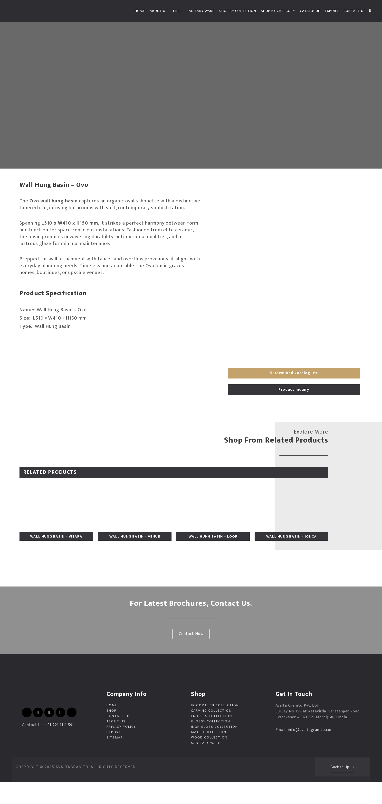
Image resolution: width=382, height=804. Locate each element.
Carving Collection (211, 732)
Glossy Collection (210, 743)
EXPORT (332, 11)
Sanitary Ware (200, 11)
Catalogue (310, 11)
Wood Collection (209, 759)
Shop (111, 732)
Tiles (177, 11)
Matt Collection (208, 754)
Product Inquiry (293, 387)
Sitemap (114, 759)
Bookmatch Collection (215, 727)
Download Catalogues (293, 371)
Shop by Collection (237, 11)
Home (140, 11)
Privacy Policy (121, 748)
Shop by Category (278, 11)
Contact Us (355, 11)
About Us (159, 11)
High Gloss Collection (214, 748)
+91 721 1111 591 (59, 747)
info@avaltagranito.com (311, 751)
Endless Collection (211, 738)
